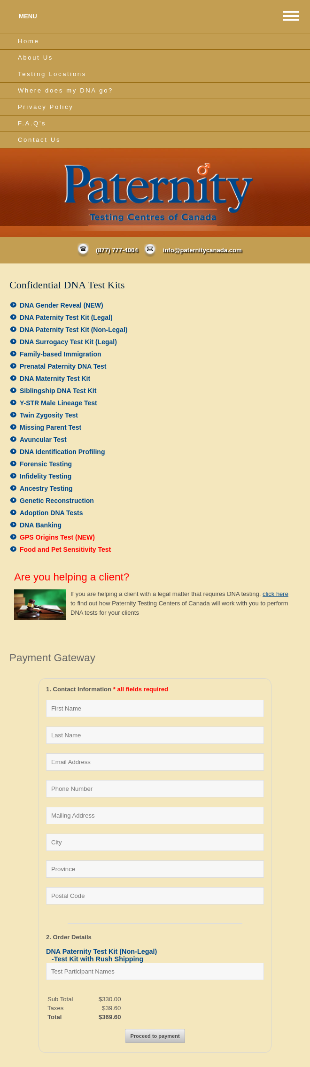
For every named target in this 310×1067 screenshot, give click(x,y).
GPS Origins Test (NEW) (57, 537)
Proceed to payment (154, 1036)
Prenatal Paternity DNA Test (63, 366)
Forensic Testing (46, 464)
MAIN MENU (291, 16)
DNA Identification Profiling (62, 452)
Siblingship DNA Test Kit (58, 390)
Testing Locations (52, 73)
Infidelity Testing (45, 476)
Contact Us (39, 139)
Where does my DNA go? (65, 90)
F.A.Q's (32, 123)
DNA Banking (41, 525)
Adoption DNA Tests (51, 513)
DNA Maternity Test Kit (55, 378)
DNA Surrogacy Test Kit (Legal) (68, 342)
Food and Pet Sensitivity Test (65, 549)
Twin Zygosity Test (49, 415)
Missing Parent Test (50, 427)
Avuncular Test (43, 439)
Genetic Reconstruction (57, 500)
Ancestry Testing (46, 488)
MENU (28, 16)
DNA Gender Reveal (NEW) (61, 305)
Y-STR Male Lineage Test (58, 403)
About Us (35, 57)
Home (28, 41)
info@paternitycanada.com (202, 250)
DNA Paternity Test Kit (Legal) (66, 317)
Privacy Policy (45, 106)
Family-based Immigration (60, 354)
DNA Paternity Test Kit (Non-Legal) (73, 329)
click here (275, 593)
